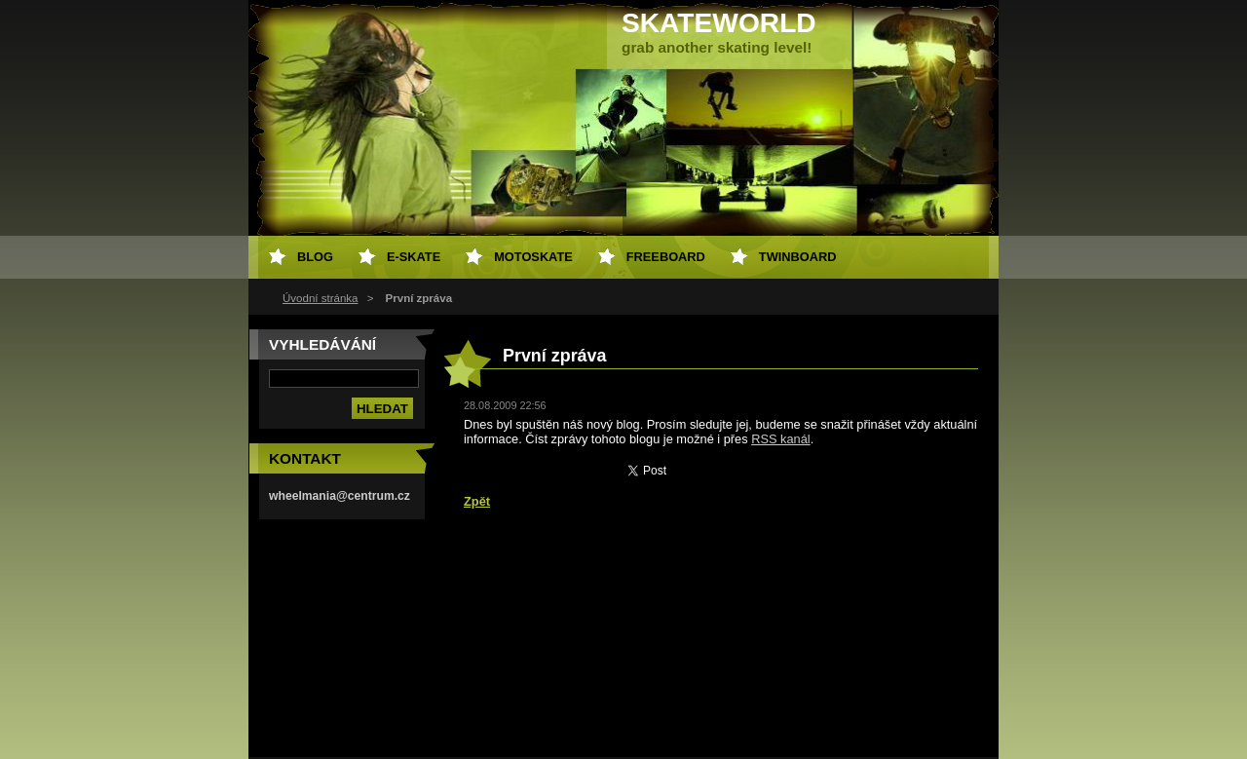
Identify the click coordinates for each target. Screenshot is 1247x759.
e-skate (413, 256)
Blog (315, 256)
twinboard (798, 256)
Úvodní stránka (320, 298)
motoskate (533, 256)
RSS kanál (780, 439)
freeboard (665, 256)
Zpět (477, 501)
